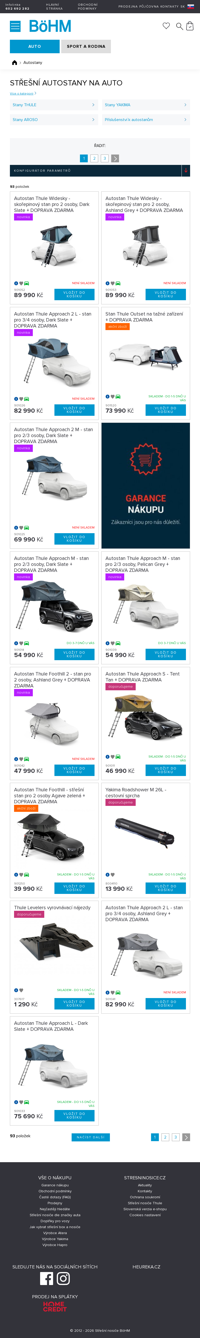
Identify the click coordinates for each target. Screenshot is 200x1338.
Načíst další (91, 1137)
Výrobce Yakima (55, 1239)
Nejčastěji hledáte (55, 1209)
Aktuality (145, 1185)
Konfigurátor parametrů (42, 171)
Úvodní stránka (14, 62)
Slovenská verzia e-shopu (145, 1209)
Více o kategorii (21, 94)
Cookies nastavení (145, 1215)
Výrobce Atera (55, 1233)
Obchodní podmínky (88, 7)
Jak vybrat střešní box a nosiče (54, 1227)
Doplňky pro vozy (55, 1221)
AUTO (34, 46)
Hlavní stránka (54, 7)
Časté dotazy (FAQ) (55, 1197)
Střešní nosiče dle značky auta (55, 1215)
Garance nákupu (55, 1185)
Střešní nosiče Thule (145, 1203)
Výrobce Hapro (54, 1245)
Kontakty (169, 7)
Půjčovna (149, 7)
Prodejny (55, 1203)
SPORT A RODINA (86, 46)
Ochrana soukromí (145, 1197)
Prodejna (128, 7)
